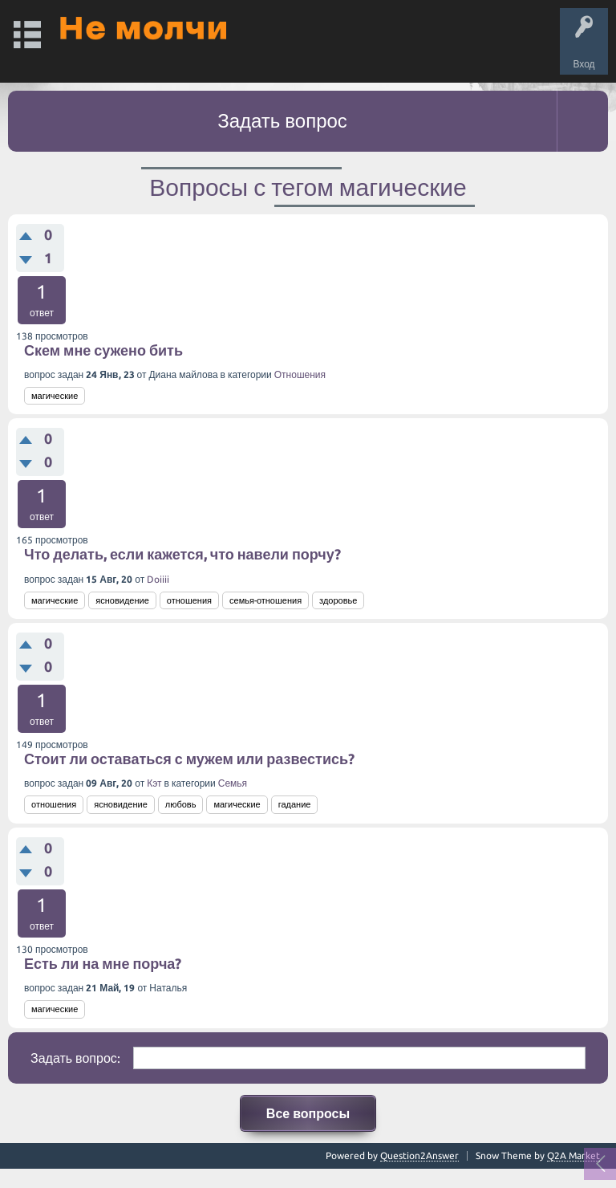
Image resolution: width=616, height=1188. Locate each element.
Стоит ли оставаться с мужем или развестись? (189, 759)
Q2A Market (573, 1155)
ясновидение (122, 600)
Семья (232, 783)
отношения (189, 600)
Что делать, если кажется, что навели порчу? (182, 554)
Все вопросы (308, 1113)
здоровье (338, 600)
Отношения (300, 374)
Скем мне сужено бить (103, 350)
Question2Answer (419, 1155)
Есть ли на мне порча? (102, 963)
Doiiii (158, 579)
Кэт (154, 783)
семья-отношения (265, 600)
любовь (181, 804)
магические (54, 396)
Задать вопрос (282, 121)
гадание (294, 804)
